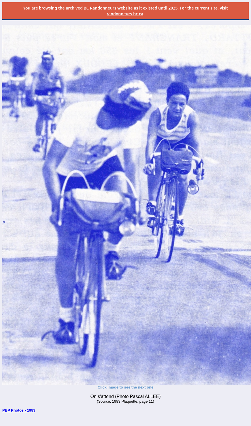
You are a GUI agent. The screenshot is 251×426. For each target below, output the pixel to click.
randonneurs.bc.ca (125, 13)
